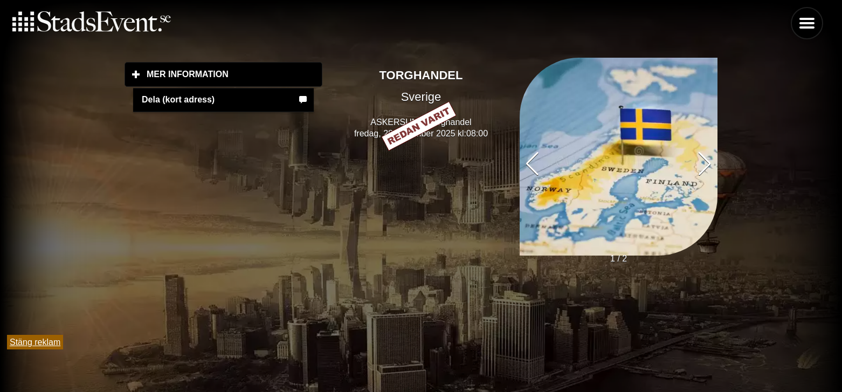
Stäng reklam (35, 342)
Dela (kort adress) (178, 99)
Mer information (234, 74)
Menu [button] (807, 23)
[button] (705, 164)
